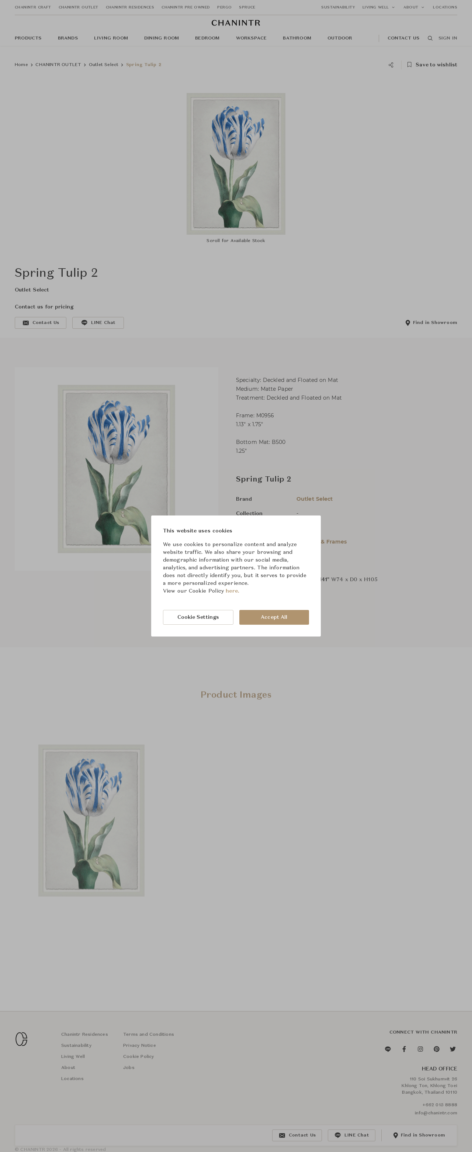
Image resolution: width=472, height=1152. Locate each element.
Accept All (274, 617)
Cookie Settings (198, 617)
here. (232, 591)
